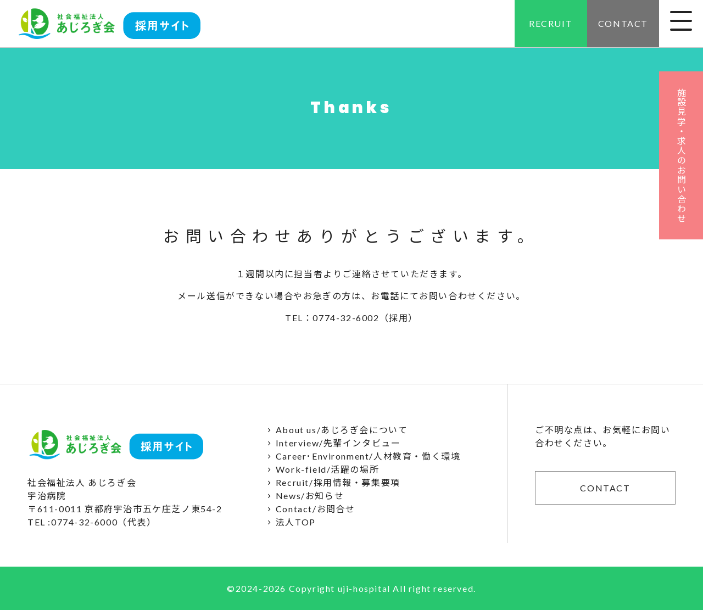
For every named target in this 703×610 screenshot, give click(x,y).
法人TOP (289, 522)
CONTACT (623, 23)
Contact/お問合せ (309, 508)
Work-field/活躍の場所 (321, 469)
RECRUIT (550, 23)
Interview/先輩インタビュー (331, 443)
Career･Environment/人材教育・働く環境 (361, 456)
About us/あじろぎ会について (335, 429)
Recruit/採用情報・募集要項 (331, 482)
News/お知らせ (303, 495)
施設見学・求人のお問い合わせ (681, 155)
